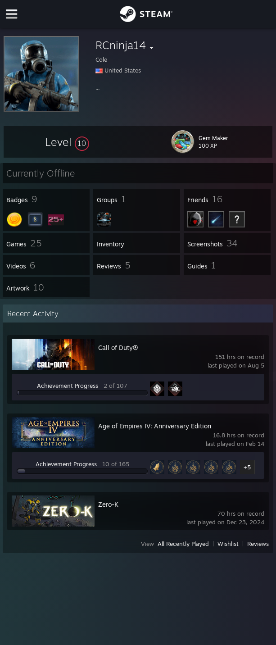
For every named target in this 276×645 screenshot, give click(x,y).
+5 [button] (247, 467)
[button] (67, 142)
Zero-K (108, 504)
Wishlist (228, 543)
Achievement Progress (67, 385)
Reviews (258, 543)
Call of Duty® (118, 347)
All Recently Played (183, 543)
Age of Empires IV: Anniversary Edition (154, 426)
